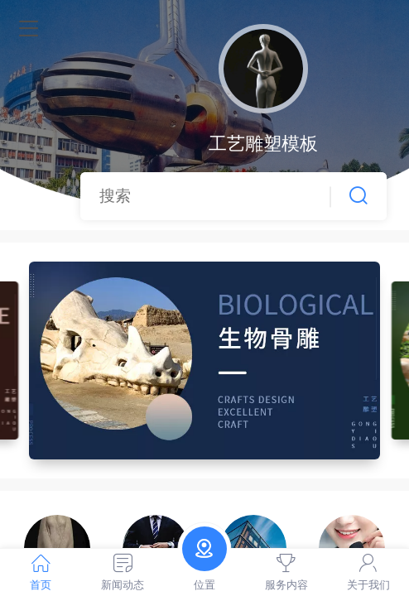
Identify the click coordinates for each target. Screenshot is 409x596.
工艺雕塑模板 (263, 143)
